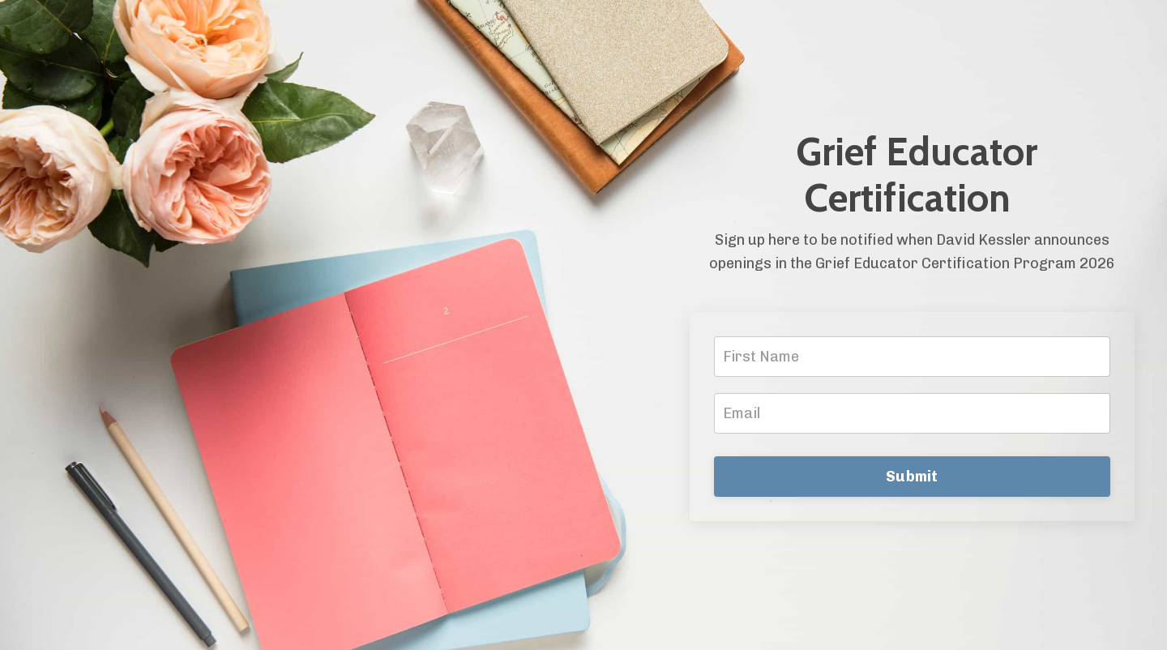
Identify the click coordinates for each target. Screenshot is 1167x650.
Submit (912, 476)
